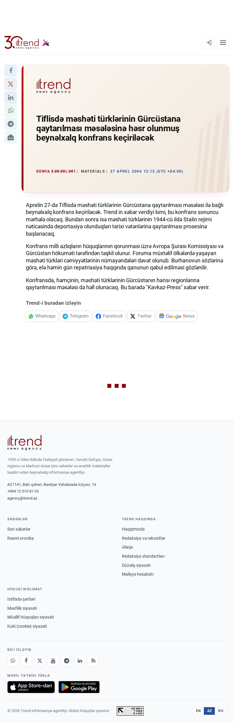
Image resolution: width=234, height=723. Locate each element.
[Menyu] (223, 43)
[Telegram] (66, 660)
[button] (10, 70)
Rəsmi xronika (20, 538)
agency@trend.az (22, 498)
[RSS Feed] (93, 660)
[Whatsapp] (12, 660)
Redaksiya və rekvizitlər (143, 538)
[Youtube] (53, 660)
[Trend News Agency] (24, 442)
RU (220, 711)
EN (198, 711)
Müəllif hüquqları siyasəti (30, 617)
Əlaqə (127, 547)
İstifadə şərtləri (21, 599)
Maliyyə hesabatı (138, 574)
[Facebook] (26, 660)
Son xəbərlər (18, 529)
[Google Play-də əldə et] (79, 687)
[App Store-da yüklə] (31, 687)
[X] (39, 660)
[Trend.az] (27, 42)
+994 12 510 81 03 (23, 491)
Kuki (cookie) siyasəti (27, 626)
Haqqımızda (133, 529)
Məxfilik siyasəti (22, 608)
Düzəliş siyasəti (136, 565)
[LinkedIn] (79, 660)
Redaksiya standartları (143, 556)
